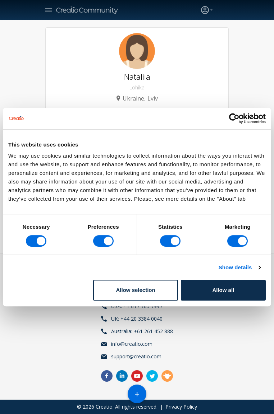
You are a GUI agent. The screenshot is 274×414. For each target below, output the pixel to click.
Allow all (223, 290)
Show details (235, 267)
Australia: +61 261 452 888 (142, 331)
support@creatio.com (136, 356)
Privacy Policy (181, 406)
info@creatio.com (131, 343)
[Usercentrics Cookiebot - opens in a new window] (234, 118)
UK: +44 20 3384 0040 (137, 318)
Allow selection (135, 290)
